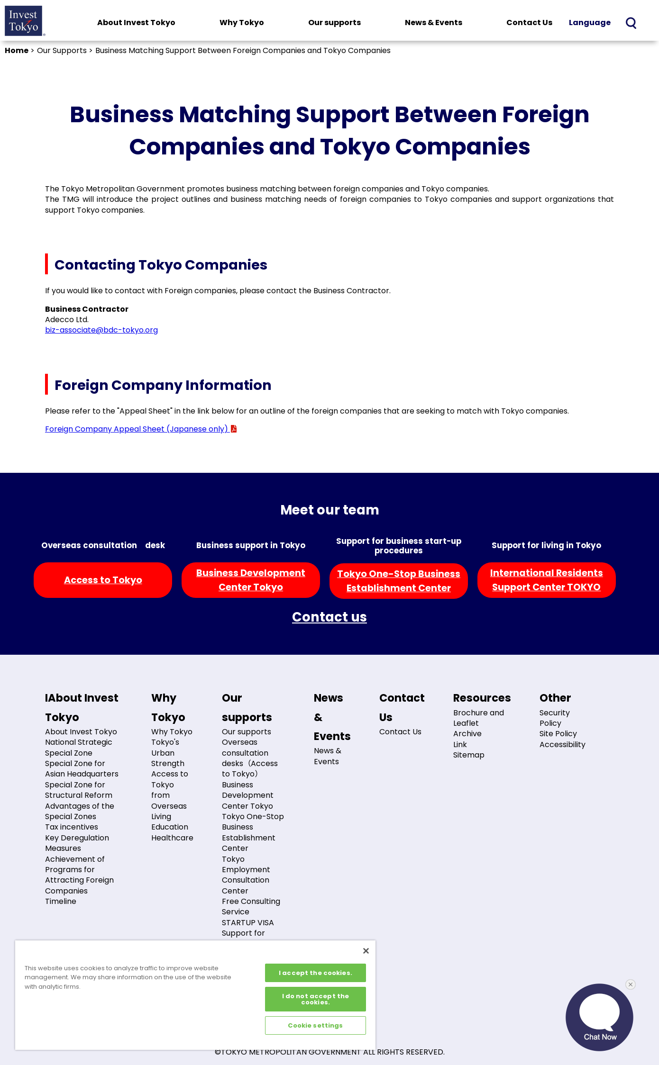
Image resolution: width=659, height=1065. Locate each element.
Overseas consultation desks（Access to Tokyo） (250, 758)
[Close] (366, 951)
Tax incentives (71, 826)
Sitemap (469, 754)
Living (161, 816)
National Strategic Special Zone (78, 747)
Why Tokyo (242, 22)
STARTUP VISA (248, 922)
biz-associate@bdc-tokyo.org (101, 330)
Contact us (329, 617)
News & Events (433, 22)
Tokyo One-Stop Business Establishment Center (253, 832)
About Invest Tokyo (136, 22)
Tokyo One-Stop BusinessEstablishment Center (398, 581)
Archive (467, 733)
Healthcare (172, 837)
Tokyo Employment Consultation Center (246, 875)
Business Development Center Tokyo (248, 795)
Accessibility (563, 744)
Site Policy (558, 733)
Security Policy (555, 718)
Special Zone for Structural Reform (78, 790)
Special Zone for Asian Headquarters (82, 768)
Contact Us (529, 22)
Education (169, 826)
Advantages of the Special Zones (79, 811)
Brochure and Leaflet (478, 718)
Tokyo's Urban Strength (167, 753)
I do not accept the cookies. (315, 999)
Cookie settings (315, 1025)
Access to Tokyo (103, 580)
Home (16, 50)
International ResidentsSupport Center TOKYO (546, 580)
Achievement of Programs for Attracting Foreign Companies (79, 875)
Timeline (60, 901)
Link (460, 744)
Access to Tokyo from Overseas (169, 789)
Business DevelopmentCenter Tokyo (250, 580)
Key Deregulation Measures (77, 843)
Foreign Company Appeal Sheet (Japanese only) (141, 429)
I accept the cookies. (315, 972)
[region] (195, 995)
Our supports (334, 22)
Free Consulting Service (251, 906)
